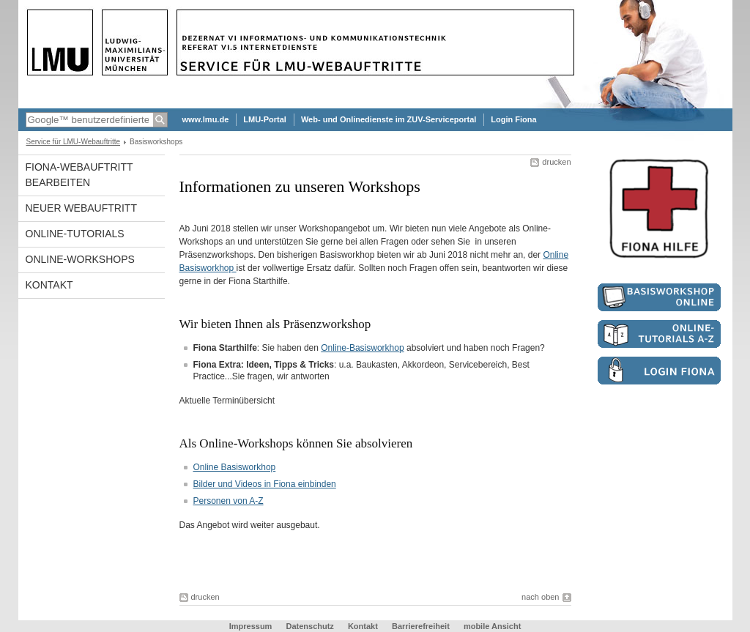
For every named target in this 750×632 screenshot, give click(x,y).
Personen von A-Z (228, 501)
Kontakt (49, 285)
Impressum (250, 626)
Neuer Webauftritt (81, 208)
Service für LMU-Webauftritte (73, 142)
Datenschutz (309, 626)
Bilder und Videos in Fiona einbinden (264, 484)
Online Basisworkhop (234, 467)
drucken (556, 161)
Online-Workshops (80, 259)
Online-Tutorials (75, 233)
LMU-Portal (264, 119)
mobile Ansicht (492, 626)
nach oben (540, 596)
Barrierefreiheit (422, 626)
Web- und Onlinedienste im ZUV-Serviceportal (388, 119)
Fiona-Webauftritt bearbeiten (79, 174)
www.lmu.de (205, 119)
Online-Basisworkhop (362, 348)
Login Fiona (513, 119)
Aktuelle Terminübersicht (227, 400)
